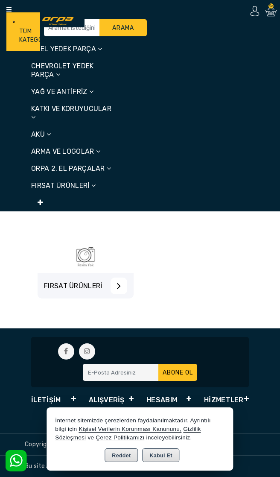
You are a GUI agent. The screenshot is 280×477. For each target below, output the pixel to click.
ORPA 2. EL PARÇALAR (71, 168)
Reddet (121, 456)
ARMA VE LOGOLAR (65, 151)
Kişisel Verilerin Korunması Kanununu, (130, 429)
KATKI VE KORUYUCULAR (71, 112)
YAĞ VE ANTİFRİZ (62, 92)
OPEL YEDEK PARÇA (66, 49)
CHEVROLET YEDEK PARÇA (62, 70)
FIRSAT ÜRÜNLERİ (63, 185)
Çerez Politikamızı (120, 437)
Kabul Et (161, 456)
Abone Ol (178, 372)
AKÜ (41, 134)
